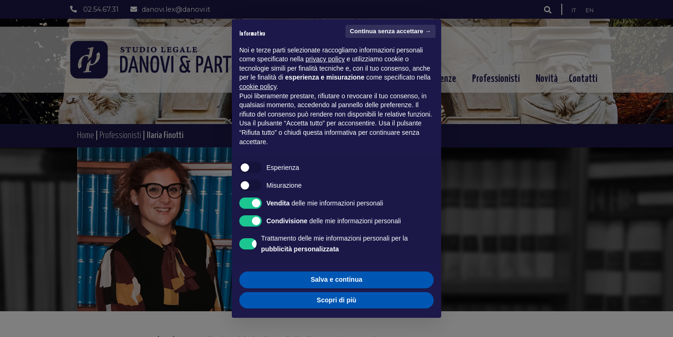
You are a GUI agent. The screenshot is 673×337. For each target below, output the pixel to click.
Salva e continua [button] (336, 279)
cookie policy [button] (257, 86)
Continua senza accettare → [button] (390, 31)
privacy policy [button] (325, 59)
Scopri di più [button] (337, 300)
